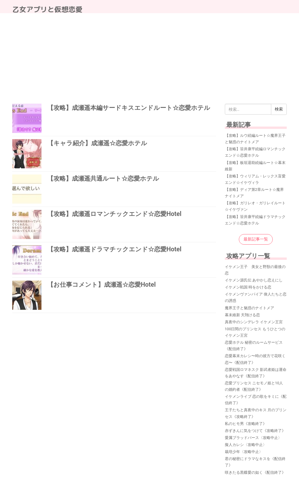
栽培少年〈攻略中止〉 (244, 451)
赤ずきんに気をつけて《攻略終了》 (255, 430)
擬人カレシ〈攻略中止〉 (246, 444)
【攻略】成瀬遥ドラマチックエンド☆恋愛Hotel (114, 249)
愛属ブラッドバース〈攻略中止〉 (253, 437)
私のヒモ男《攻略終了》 (246, 423)
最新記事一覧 (256, 239)
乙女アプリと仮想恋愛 (47, 9)
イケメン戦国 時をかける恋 (248, 287)
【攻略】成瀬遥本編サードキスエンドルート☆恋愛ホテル (128, 107)
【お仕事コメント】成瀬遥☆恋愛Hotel (101, 284)
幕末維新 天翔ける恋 (242, 315)
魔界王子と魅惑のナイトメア (249, 308)
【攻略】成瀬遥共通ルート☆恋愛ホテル (103, 178)
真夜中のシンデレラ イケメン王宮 (254, 322)
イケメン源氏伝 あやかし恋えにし (254, 280)
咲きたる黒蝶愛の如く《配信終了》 (255, 472)
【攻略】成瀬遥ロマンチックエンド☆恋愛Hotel (114, 213)
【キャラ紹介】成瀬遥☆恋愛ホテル (97, 143)
